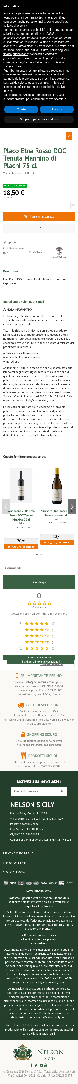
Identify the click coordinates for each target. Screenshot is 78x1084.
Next (72, 506)
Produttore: (36, 252)
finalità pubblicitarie (15, 54)
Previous (6, 506)
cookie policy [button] (18, 25)
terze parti (67, 29)
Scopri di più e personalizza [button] (39, 119)
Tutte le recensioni (51, 664)
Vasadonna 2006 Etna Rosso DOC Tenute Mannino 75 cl (21, 515)
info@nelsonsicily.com (40, 682)
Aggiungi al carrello (39, 216)
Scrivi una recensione (39, 657)
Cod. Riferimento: (13, 248)
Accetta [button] (57, 109)
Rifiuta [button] (21, 109)
